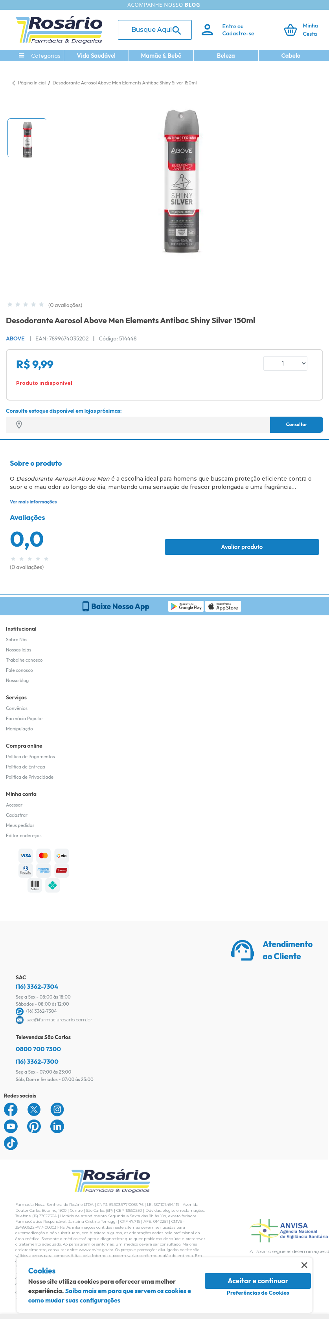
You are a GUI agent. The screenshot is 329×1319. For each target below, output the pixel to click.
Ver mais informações (33, 502)
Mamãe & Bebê (161, 55)
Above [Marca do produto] (15, 338)
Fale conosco (19, 670)
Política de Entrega (25, 767)
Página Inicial (32, 83)
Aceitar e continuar (258, 1280)
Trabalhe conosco (24, 660)
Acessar (14, 805)
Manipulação (19, 729)
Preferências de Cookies (258, 1292)
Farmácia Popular (24, 718)
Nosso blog (17, 680)
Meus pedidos (20, 825)
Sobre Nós (16, 639)
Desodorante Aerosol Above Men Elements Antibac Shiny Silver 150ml (125, 83)
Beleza (226, 55)
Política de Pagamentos (30, 756)
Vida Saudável (96, 55)
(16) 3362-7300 (37, 1061)
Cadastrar (17, 815)
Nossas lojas (18, 650)
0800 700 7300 (38, 1049)
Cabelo (291, 55)
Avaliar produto (242, 547)
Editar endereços (24, 835)
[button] (27, 137)
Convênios (17, 708)
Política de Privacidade (29, 777)
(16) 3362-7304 (37, 986)
